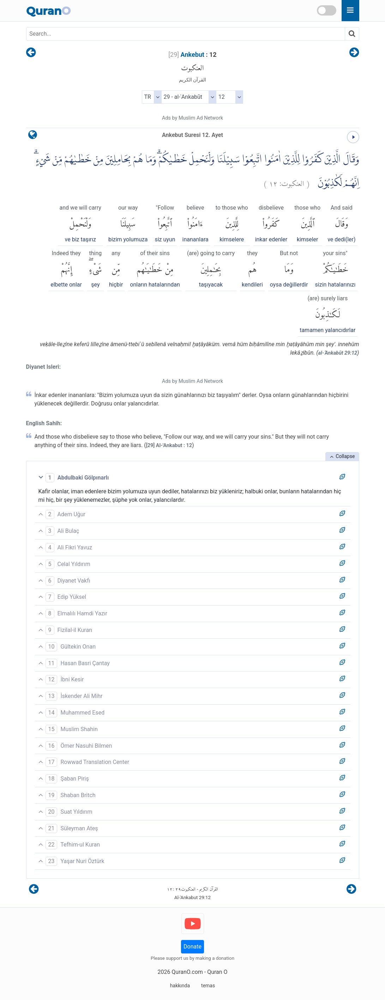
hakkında (180, 985)
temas (208, 985)
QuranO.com (187, 972)
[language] (32, 136)
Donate (192, 946)
